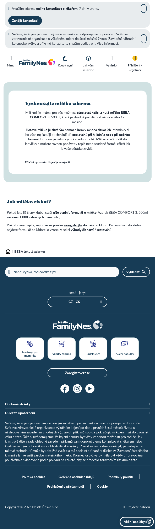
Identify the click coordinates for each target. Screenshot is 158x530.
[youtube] (89, 388)
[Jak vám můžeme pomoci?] (88, 63)
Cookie (102, 487)
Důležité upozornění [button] (20, 413)
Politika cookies (33, 477)
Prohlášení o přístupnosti (65, 487)
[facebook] (65, 388)
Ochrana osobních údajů (76, 477)
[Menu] (11, 60)
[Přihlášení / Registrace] (135, 63)
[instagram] (77, 388)
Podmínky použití (120, 477)
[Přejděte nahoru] (137, 507)
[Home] (77, 325)
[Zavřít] (144, 8)
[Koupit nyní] (65, 61)
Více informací (107, 43)
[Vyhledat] (112, 61)
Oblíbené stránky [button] (18, 404)
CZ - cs (74, 301)
